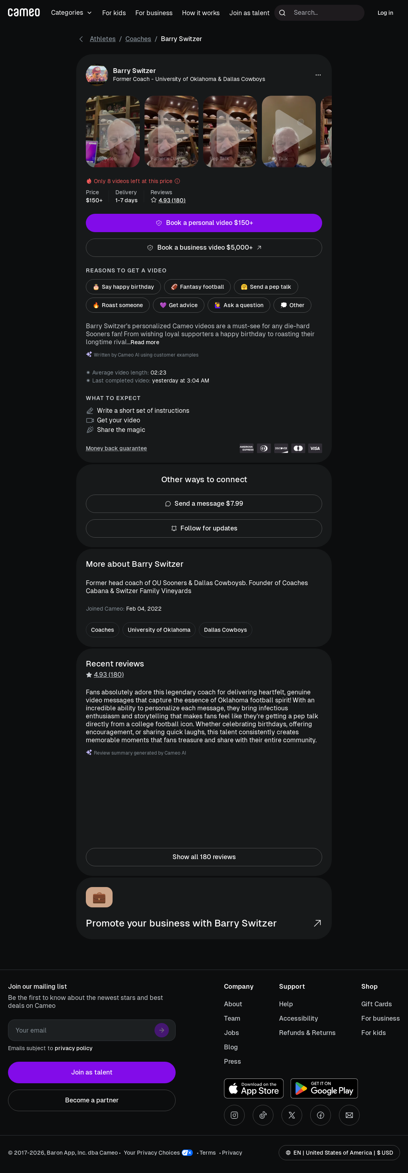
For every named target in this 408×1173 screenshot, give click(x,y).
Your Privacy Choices (152, 1152)
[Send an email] (349, 1115)
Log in (385, 13)
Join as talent (91, 1072)
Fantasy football (197, 287)
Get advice (178, 305)
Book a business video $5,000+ (204, 247)
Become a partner (91, 1100)
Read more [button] (145, 342)
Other (292, 305)
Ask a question (239, 305)
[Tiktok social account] (263, 1115)
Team (232, 1018)
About (233, 1004)
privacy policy (74, 1048)
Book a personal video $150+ (204, 223)
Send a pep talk (266, 287)
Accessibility (298, 1018)
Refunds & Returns (307, 1033)
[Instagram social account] (234, 1115)
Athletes (103, 39)
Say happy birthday (123, 287)
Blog (231, 1047)
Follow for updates (204, 528)
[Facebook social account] (320, 1115)
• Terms (206, 1152)
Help (286, 1004)
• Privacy (230, 1152)
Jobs (231, 1033)
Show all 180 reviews (204, 857)
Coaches (138, 39)
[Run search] (282, 13)
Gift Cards (376, 1004)
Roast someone (117, 305)
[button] (318, 75)
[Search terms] (319, 13)
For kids (373, 1033)
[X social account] (291, 1115)
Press (232, 1061)
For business (380, 1018)
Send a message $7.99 (204, 504)
